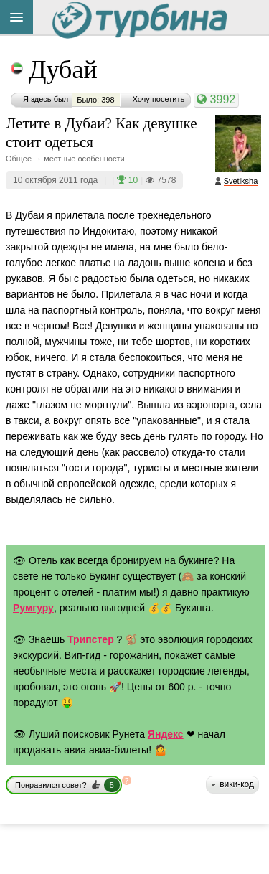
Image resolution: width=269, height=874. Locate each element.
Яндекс (166, 734)
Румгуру (33, 608)
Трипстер (90, 639)
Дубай (63, 69)
